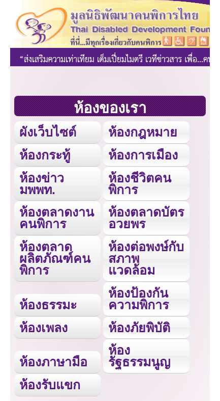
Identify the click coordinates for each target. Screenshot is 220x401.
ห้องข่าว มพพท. (41, 184)
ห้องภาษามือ (53, 362)
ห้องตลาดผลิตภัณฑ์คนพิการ (54, 258)
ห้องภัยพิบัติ (139, 327)
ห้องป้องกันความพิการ (138, 299)
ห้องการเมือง (143, 155)
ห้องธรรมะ (48, 305)
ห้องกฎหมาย (142, 132)
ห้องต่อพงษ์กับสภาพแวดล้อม (146, 258)
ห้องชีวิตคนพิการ (139, 184)
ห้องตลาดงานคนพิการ (56, 218)
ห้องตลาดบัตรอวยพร (146, 218)
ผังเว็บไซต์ (47, 132)
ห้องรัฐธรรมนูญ (139, 356)
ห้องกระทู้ (44, 155)
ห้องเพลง (43, 327)
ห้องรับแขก (49, 385)
